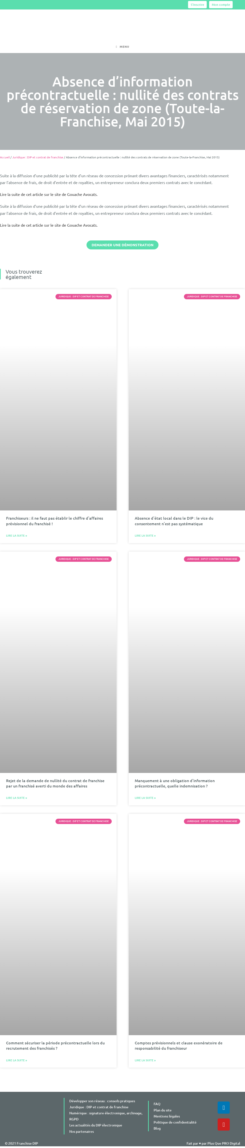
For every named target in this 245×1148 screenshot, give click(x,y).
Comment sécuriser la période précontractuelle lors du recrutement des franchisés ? (55, 1047)
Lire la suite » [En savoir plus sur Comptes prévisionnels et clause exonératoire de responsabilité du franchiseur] (145, 1062)
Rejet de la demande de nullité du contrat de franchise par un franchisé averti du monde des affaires (55, 784)
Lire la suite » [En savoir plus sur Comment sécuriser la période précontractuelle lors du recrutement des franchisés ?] (16, 1062)
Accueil (5, 159)
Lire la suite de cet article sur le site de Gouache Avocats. (49, 195)
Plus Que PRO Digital (223, 1145)
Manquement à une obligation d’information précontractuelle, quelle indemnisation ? (175, 784)
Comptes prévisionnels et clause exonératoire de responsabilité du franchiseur (178, 1047)
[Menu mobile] (122, 47)
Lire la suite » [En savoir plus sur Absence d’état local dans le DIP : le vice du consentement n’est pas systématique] (145, 537)
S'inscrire (197, 4)
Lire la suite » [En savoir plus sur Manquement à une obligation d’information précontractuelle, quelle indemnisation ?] (145, 799)
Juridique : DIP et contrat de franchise (37, 159)
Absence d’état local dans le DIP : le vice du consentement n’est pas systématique (174, 522)
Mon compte (221, 4)
